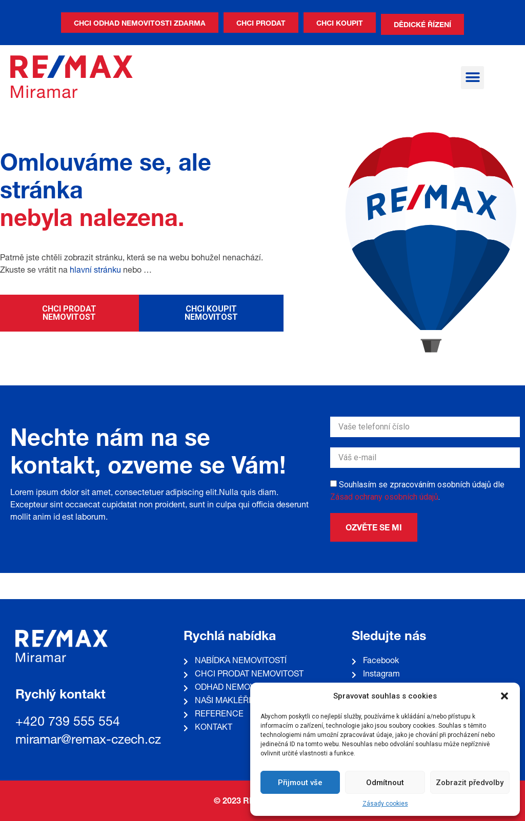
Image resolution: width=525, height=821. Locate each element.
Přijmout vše (300, 782)
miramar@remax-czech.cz (88, 740)
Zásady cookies (385, 803)
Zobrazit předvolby (469, 782)
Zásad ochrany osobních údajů (384, 497)
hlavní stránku (95, 271)
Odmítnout (385, 782)
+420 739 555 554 (67, 722)
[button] (504, 696)
